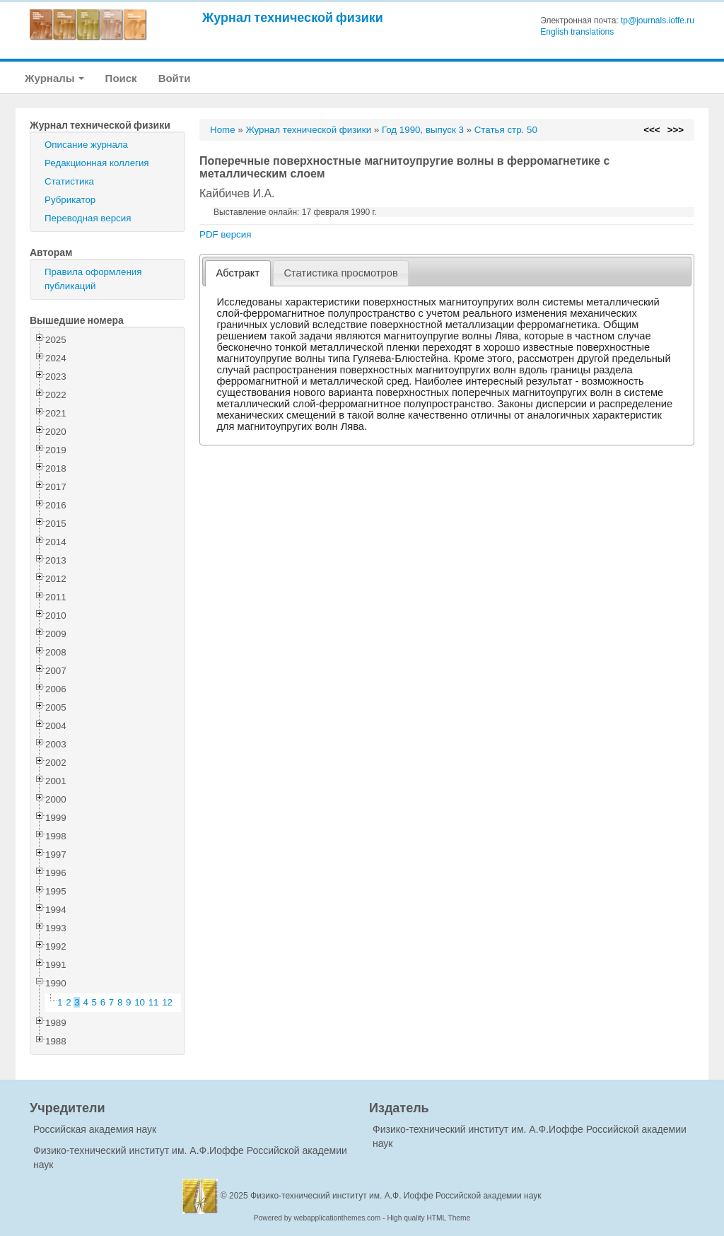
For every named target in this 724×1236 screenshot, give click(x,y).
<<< (651, 129)
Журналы (54, 78)
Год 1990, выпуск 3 (423, 129)
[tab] (238, 273)
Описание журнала (86, 144)
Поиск (121, 78)
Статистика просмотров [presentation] (340, 273)
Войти (174, 78)
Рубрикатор (70, 199)
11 (153, 1002)
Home (222, 129)
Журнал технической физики (292, 17)
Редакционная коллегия (97, 163)
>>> (675, 129)
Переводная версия (88, 218)
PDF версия (225, 234)
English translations (577, 32)
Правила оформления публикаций (93, 279)
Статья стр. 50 (505, 129)
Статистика (69, 181)
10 (139, 1002)
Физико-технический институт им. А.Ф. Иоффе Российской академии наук (396, 1196)
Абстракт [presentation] (238, 273)
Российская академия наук (94, 1129)
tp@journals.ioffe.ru (657, 20)
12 (167, 1002)
